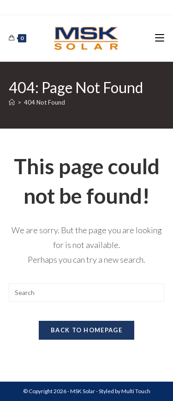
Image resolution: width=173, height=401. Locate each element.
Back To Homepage (86, 330)
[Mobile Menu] (159, 38)
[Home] (12, 102)
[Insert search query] (87, 292)
